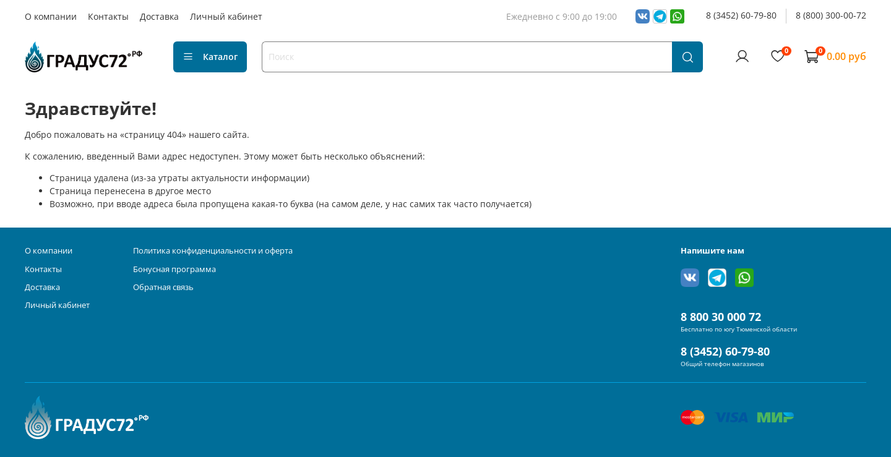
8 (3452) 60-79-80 (741, 15)
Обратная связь (163, 287)
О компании (51, 16)
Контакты (108, 16)
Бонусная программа (174, 269)
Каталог (210, 56)
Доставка (159, 16)
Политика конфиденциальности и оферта (213, 251)
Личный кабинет (226, 16)
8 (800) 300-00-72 (831, 15)
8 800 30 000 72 (721, 316)
